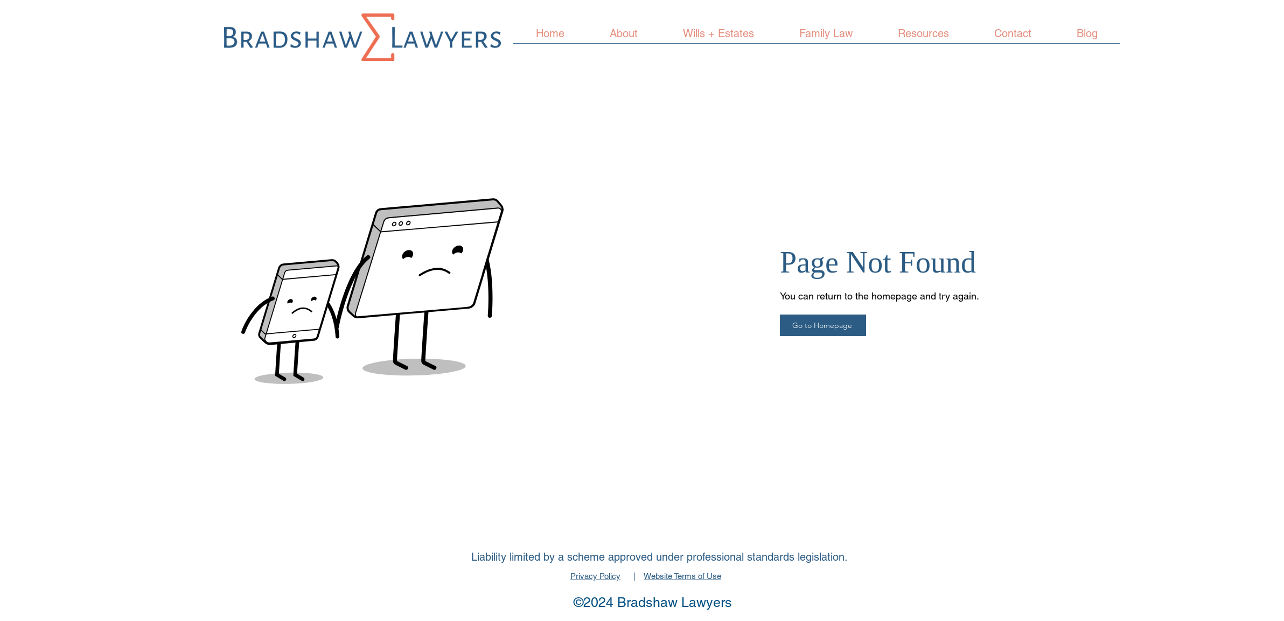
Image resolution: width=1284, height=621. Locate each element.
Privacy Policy (595, 576)
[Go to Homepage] (823, 325)
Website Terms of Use (682, 576)
